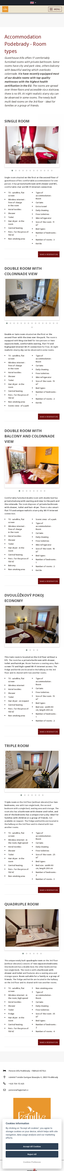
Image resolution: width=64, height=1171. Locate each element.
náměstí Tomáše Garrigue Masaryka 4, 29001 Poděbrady (33, 1071)
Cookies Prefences (32, 1162)
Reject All (32, 1154)
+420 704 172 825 (16, 1077)
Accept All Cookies (32, 1146)
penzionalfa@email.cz (18, 1084)
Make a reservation (49, 253)
